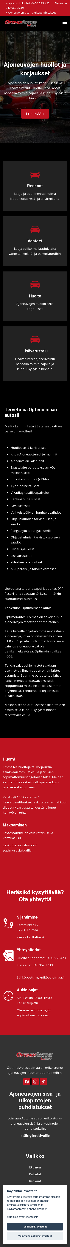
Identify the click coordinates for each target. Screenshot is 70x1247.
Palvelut (35, 1174)
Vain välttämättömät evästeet (35, 1236)
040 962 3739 (15, 7)
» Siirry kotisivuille (35, 1136)
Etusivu (35, 1167)
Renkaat (35, 1181)
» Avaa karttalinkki (30, 937)
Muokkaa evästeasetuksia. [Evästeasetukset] (23, 1217)
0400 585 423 (40, 3)
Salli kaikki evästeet (35, 1226)
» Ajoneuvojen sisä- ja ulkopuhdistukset (31, 12)
